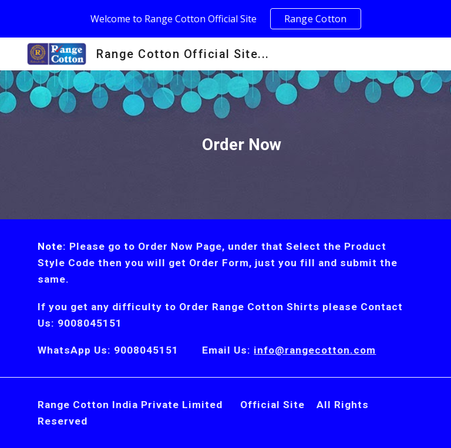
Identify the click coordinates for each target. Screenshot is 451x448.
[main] (225, 144)
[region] (225, 19)
